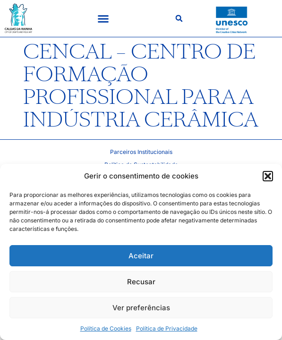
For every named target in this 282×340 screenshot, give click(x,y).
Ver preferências (141, 307)
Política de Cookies (105, 328)
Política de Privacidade (166, 328)
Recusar (141, 281)
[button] (268, 176)
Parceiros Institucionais (141, 151)
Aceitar (141, 255)
